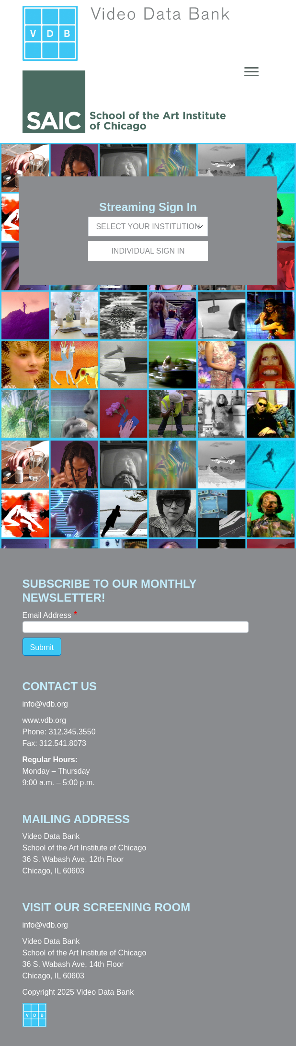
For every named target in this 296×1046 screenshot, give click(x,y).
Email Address (47, 615)
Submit (42, 647)
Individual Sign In (147, 251)
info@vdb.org (45, 704)
